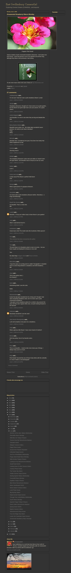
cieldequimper (14, 95)
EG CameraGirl (18, 542)
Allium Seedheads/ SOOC (17, 485)
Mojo (11, 355)
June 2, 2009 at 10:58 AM (16, 324)
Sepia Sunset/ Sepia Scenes (18, 495)
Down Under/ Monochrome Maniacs (19, 504)
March (12, 526)
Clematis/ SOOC (14, 442)
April (11, 524)
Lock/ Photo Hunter (15, 490)
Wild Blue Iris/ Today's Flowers (18, 437)
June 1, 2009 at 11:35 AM (16, 144)
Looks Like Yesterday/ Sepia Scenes (20, 516)
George (12, 184)
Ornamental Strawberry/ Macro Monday (20, 518)
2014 (10, 402)
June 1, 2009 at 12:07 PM (16, 162)
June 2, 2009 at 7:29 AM (16, 291)
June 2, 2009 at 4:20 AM (16, 269)
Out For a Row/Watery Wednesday (19, 454)
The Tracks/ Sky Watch (16, 471)
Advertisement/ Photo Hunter (18, 511)
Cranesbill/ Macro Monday (17, 478)
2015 (10, 400)
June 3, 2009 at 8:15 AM (16, 352)
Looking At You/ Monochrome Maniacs (20, 461)
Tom (11, 236)
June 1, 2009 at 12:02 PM (16, 153)
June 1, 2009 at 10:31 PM (16, 233)
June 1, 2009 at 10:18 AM (16, 121)
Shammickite (13, 294)
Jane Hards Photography (17, 319)
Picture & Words (33, 255)
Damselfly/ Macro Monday (17, 435)
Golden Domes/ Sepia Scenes (18, 473)
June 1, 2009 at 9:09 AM (16, 100)
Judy (11, 220)
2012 (10, 407)
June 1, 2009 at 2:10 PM (16, 198)
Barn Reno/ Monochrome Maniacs (19, 483)
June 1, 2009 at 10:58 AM (16, 134)
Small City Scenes (15, 202)
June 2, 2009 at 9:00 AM (16, 307)
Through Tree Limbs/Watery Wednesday (21, 497)
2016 (10, 398)
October (12, 421)
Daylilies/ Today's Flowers (17, 480)
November (13, 419)
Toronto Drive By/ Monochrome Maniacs (21, 440)
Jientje (12, 103)
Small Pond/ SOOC (15, 464)
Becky (11, 336)
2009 (10, 414)
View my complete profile (13, 550)
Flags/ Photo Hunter (15, 447)
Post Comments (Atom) (31, 376)
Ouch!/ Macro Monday (16, 499)
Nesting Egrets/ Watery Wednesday (19, 476)
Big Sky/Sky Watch (15, 492)
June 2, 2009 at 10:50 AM (16, 316)
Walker (12, 166)
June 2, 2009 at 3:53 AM (16, 241)
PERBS (12, 156)
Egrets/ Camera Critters (16, 509)
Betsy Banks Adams (15, 125)
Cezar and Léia (14, 174)
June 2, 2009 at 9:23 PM (16, 332)
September (13, 424)
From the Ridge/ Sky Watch (17, 514)
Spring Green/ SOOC (16, 506)
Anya (11, 273)
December (13, 416)
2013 (10, 405)
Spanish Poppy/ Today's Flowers (19, 502)
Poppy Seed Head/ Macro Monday (19, 456)
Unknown (12, 311)
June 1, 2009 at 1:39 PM (16, 189)
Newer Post (10, 372)
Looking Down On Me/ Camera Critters (20, 466)
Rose (11, 345)
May (11, 521)
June (11, 431)
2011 (10, 410)
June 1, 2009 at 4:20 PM (16, 225)
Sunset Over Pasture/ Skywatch (18, 449)
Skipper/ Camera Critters (16, 445)
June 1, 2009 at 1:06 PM (16, 180)
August (12, 426)
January (12, 531)
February (12, 528)
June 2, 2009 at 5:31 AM (16, 279)
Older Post (44, 372)
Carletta (12, 148)
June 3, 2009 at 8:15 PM (16, 362)
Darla (11, 283)
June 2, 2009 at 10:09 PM (16, 342)
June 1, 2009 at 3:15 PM (16, 208)
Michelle (12, 138)
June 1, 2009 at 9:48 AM (16, 111)
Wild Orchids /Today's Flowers (18, 459)
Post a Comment (13, 365)
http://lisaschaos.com (37, 82)
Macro (13, 88)
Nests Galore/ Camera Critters (18, 487)
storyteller (13, 192)
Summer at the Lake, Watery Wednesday (21, 433)
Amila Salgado (14, 115)
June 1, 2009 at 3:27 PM (16, 217)
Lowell (11, 212)
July (11, 428)
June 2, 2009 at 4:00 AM (16, 258)
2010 (10, 412)
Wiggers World (22, 255)
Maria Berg (13, 261)
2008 (10, 534)
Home (28, 372)
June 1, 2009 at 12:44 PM (16, 171)
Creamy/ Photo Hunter (16, 468)
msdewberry (13, 228)
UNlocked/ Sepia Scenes (16, 452)
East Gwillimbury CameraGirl (21, 4)
